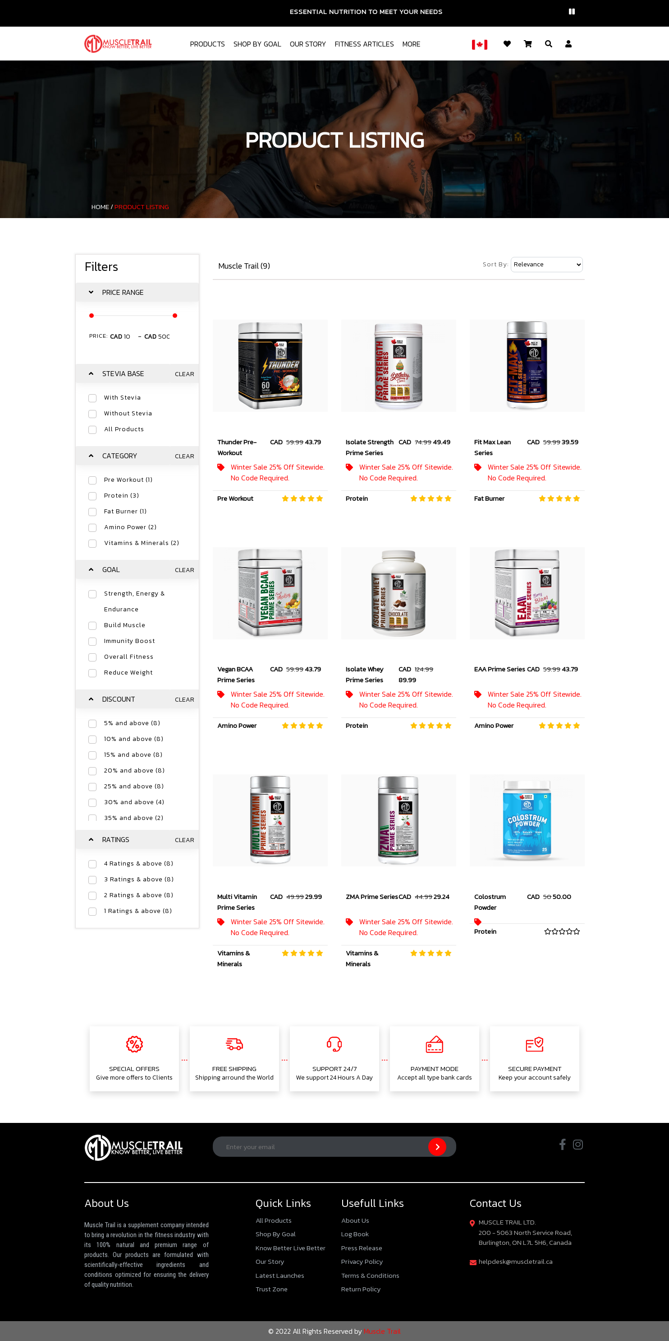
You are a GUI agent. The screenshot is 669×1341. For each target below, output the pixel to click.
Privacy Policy (362, 1261)
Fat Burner (125, 511)
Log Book (355, 1234)
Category (119, 455)
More (412, 43)
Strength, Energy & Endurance (134, 601)
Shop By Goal (257, 43)
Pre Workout (128, 479)
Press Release (361, 1248)
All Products (124, 429)
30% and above (134, 802)
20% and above (134, 770)
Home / (102, 206)
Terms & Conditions (370, 1275)
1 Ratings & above (138, 911)
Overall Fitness (129, 656)
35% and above (134, 818)
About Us (355, 1220)
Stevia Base (123, 373)
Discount (118, 699)
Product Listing (142, 206)
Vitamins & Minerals (141, 543)
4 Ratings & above (139, 863)
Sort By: (496, 264)
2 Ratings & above (139, 895)
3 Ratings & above (139, 879)
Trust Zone (272, 1289)
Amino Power (130, 527)
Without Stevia (128, 413)
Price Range (123, 292)
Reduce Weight (128, 672)
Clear (184, 374)
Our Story (308, 43)
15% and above (133, 754)
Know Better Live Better (290, 1248)
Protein (121, 495)
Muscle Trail (381, 1331)
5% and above (132, 723)
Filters (101, 266)
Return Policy (361, 1289)
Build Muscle (125, 625)
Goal (111, 569)
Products (207, 43)
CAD (116, 336)
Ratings (115, 839)
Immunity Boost (129, 641)
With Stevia (122, 397)
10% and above (134, 739)
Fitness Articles (364, 43)
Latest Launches (280, 1275)
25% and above (134, 786)
